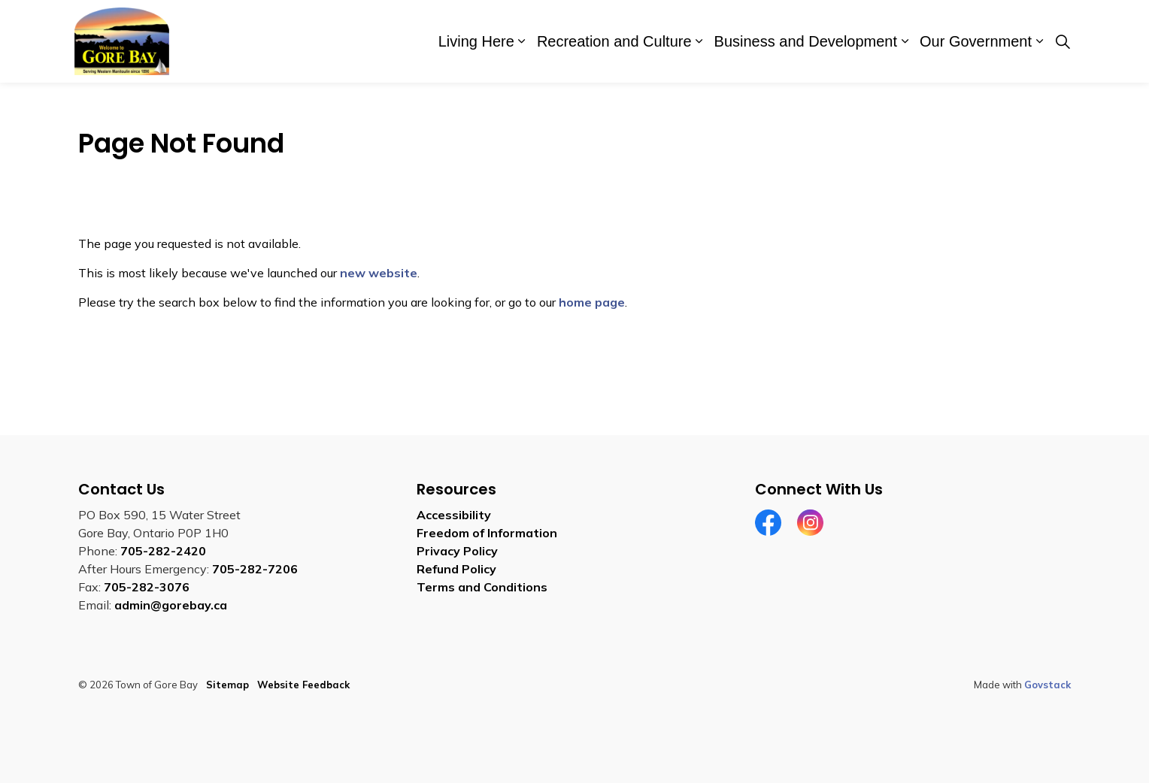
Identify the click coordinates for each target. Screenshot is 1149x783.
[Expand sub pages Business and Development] (904, 41)
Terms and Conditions (482, 586)
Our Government (976, 41)
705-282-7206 (255, 568)
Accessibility (454, 514)
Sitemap (227, 685)
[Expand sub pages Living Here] (521, 41)
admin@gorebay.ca (170, 604)
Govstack (1047, 685)
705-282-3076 (146, 586)
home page (592, 302)
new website (378, 272)
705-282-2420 (163, 550)
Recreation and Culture (614, 41)
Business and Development (805, 41)
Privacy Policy (457, 550)
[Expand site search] (1062, 41)
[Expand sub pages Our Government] (1039, 41)
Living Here (476, 41)
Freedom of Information (487, 532)
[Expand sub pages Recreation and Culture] (699, 41)
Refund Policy (456, 568)
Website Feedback (303, 685)
